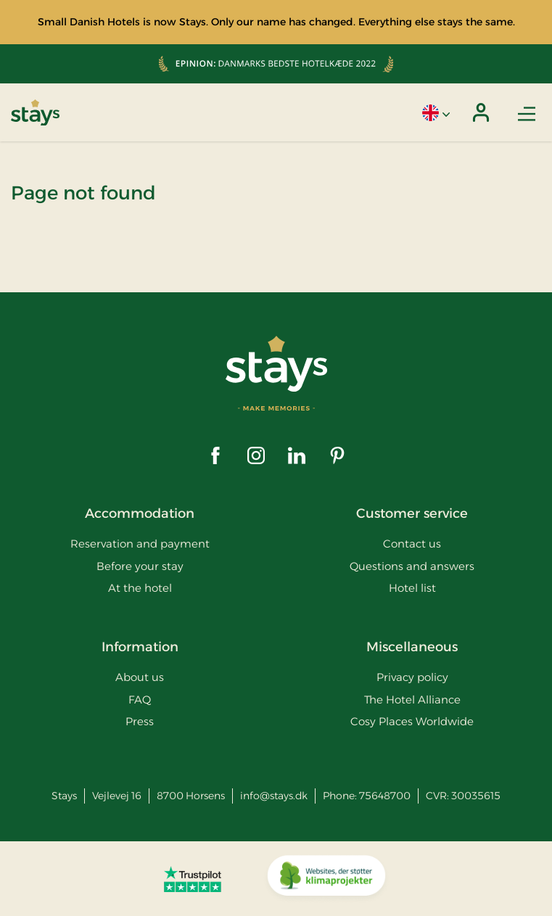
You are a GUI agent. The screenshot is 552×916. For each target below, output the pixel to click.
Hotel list (412, 588)
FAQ (139, 699)
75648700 (385, 795)
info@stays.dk (274, 795)
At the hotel (140, 588)
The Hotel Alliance (412, 699)
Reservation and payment (140, 543)
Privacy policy (412, 677)
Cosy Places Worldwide (412, 721)
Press (139, 721)
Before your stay (140, 566)
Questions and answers (412, 566)
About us (139, 677)
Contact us (412, 543)
